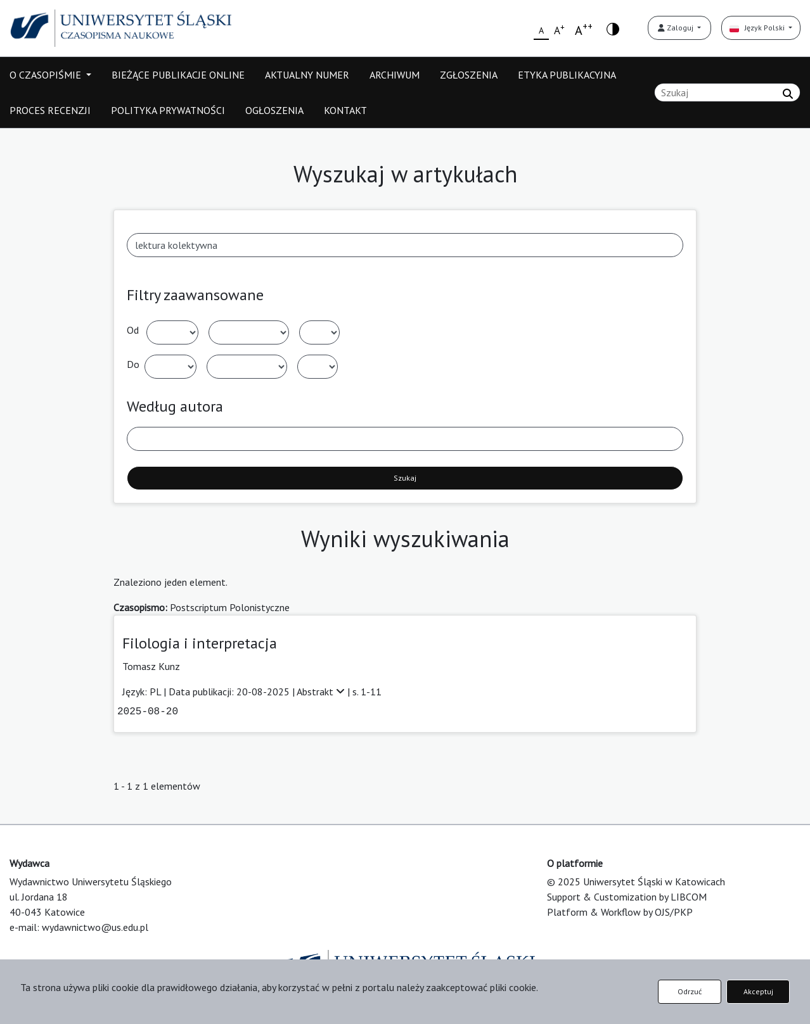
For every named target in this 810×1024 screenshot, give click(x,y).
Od (133, 330)
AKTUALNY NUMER (307, 74)
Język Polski (758, 27)
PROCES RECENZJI (50, 110)
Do (133, 364)
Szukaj (405, 478)
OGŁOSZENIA (274, 110)
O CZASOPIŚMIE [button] (47, 74)
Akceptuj (758, 991)
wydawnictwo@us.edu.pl (95, 927)
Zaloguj (676, 27)
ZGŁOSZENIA (469, 74)
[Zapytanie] (727, 92)
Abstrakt (322, 691)
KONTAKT (345, 110)
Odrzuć (690, 991)
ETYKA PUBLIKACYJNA (567, 74)
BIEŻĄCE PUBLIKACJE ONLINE (178, 74)
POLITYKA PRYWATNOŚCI (168, 110)
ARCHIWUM (395, 74)
